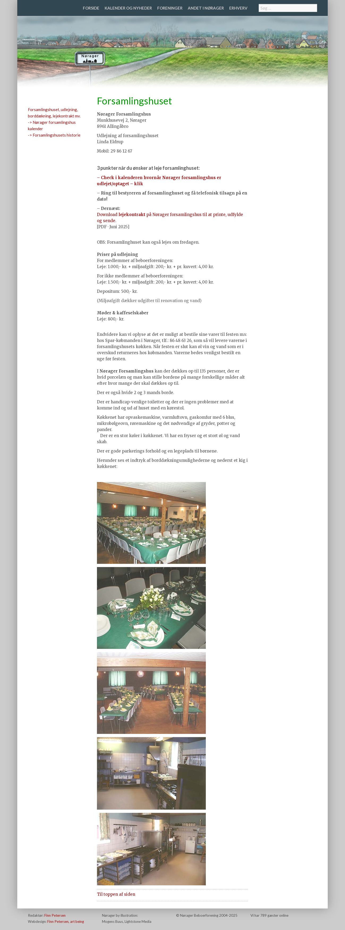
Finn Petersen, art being (65, 921)
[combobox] (288, 8)
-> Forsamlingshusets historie (54, 135)
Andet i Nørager (206, 8)
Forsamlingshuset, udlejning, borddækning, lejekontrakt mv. (54, 112)
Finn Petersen (55, 915)
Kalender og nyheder (128, 8)
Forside (91, 8)
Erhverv (238, 8)
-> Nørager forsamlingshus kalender (52, 125)
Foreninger (169, 8)
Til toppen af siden (116, 894)
